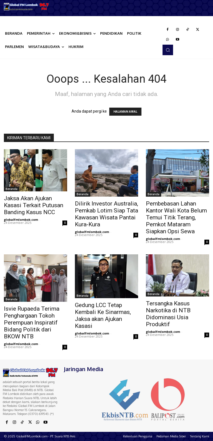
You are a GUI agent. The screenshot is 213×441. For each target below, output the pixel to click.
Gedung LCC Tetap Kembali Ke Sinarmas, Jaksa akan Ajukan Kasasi (103, 315)
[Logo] (26, 7)
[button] (168, 50)
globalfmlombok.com (21, 219)
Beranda (11, 189)
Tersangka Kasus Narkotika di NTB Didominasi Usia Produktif (168, 314)
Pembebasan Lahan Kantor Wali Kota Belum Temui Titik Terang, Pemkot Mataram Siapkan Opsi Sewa (176, 217)
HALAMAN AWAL (125, 111)
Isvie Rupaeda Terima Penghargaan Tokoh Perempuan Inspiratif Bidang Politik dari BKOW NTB (31, 322)
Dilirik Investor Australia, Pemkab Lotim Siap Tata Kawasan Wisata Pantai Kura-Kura (106, 214)
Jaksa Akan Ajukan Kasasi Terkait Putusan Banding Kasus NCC (33, 205)
